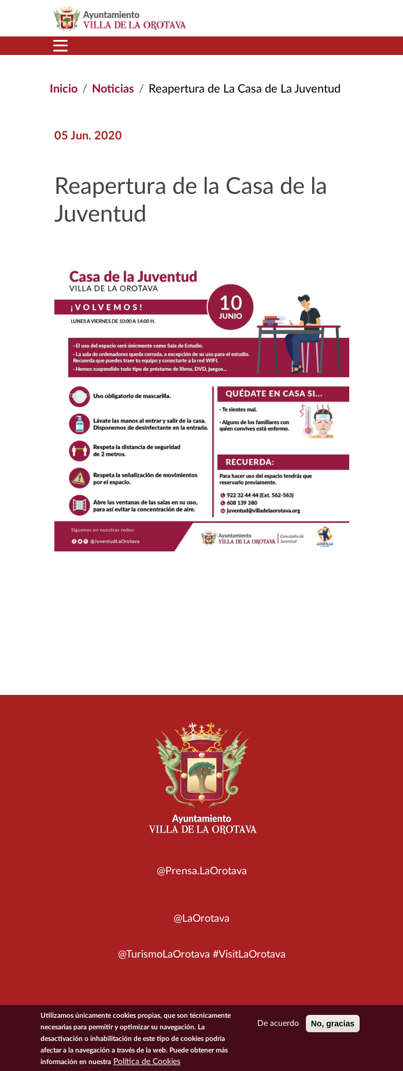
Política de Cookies (146, 1064)
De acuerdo (278, 1026)
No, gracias (332, 1025)
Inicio (63, 89)
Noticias (113, 89)
